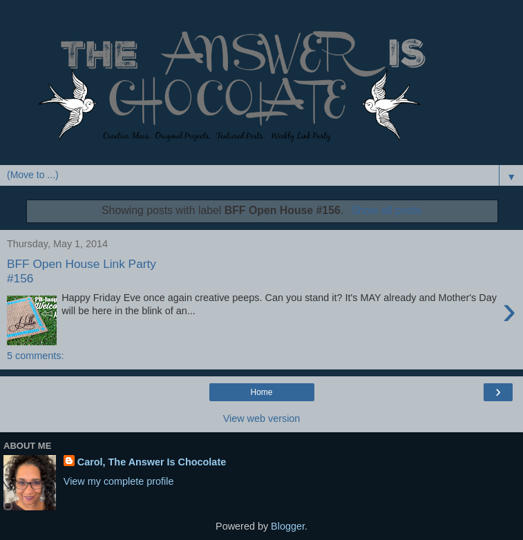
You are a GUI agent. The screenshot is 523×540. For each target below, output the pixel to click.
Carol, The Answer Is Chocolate (151, 461)
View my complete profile (119, 481)
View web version (262, 418)
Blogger (288, 526)
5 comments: (35, 355)
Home (261, 392)
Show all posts (386, 210)
